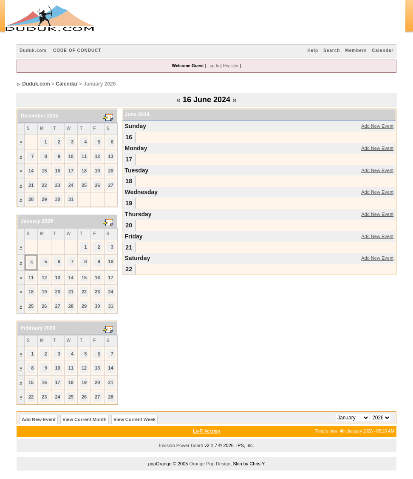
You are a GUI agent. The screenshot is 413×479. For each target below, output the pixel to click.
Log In (213, 65)
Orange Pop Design (210, 463)
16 (97, 277)
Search (331, 50)
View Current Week (134, 419)
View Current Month (84, 419)
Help (312, 50)
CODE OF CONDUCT (77, 50)
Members (356, 50)
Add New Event (377, 126)
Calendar (382, 50)
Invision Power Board (181, 445)
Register (230, 65)
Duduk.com (33, 50)
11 (31, 277)
